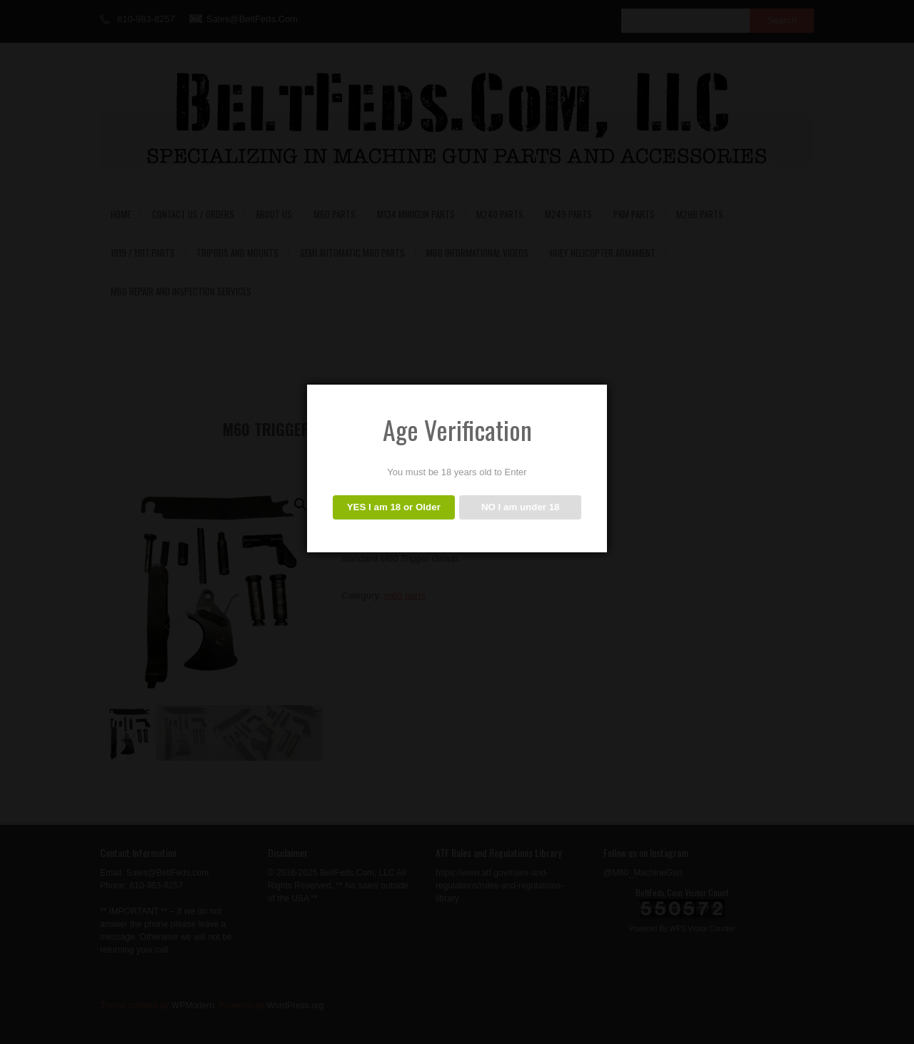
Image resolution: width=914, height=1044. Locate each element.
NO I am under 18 (520, 507)
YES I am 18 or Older (394, 507)
